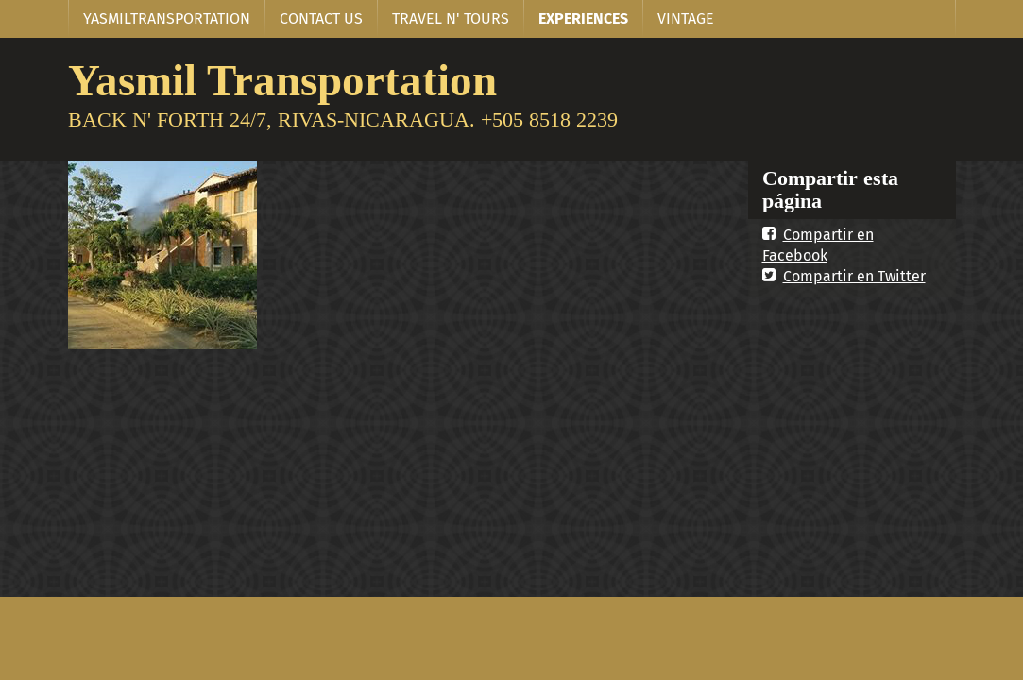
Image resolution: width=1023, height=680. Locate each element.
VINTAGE (685, 18)
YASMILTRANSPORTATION (166, 18)
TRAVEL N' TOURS (450, 18)
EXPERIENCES (583, 18)
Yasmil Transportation (282, 80)
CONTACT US (321, 18)
